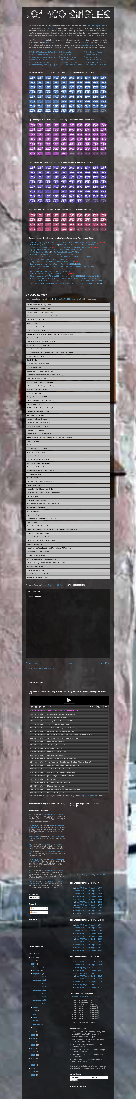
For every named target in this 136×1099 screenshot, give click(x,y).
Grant (30, 814)
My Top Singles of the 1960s (40, 250)
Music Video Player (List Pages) (96, 65)
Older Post (104, 663)
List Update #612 (39, 987)
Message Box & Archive (68, 57)
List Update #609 (39, 997)
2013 (83, 276)
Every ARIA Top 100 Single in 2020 (88, 987)
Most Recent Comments (68, 59)
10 (93, 875)
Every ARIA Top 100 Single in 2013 (88, 982)
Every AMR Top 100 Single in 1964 (88, 891)
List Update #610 (39, 993)
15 (105, 875)
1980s (70, 243)
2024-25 (83, 257)
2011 (33, 1072)
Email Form (34, 898)
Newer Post (32, 663)
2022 (33, 1035)
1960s (58, 243)
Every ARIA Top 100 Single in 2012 (88, 962)
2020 (33, 1042)
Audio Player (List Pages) (94, 59)
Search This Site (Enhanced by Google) (44, 65)
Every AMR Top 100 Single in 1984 (88, 911)
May (35, 1014)
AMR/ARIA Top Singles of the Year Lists (44, 52)
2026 (89, 257)
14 (103, 875)
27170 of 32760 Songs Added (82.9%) (85, 997)
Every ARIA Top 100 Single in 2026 (88, 908)
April (35, 1017)
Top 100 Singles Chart (96, 26)
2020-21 (67, 257)
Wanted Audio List (91, 54)
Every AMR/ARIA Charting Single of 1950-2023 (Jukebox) (52, 283)
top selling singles (88, 45)
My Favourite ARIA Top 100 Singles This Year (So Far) (50, 271)
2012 (33, 1068)
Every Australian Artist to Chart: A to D (44, 254)
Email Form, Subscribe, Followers (71, 65)
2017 (33, 1052)
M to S (68, 254)
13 (100, 875)
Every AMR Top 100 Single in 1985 (88, 899)
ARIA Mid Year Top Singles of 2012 (74, 266)
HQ (76, 283)
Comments (35, 912)
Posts (33, 908)
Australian (96, 276)
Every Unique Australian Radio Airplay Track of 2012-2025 (52, 262)
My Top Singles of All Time (40, 252)
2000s (82, 243)
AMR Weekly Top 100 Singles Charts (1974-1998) (48, 274)
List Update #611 (39, 990)
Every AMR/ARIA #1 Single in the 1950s (45, 281)
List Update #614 (39, 980)
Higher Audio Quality (89, 796)
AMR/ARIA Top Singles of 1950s (42, 243)
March (35, 1021)
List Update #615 (36, 294)
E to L (62, 254)
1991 (67, 276)
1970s (64, 243)
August (36, 1007)
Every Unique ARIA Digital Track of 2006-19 (46, 257)
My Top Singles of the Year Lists (41, 54)
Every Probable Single (87, 278)
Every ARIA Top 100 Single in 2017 (68, 299)
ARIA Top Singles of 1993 (85, 985)
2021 (33, 1038)
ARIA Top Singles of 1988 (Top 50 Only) (45, 266)
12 (98, 875)
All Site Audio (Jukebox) (88, 283)
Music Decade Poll (66, 54)
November (37, 967)
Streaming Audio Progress (94, 52)
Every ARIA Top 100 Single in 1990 (88, 950)
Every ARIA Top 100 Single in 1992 (88, 970)
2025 (33, 961)
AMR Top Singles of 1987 (84, 968)
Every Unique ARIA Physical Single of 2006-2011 (48, 259)
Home (68, 663)
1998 (73, 276)
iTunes (46, 43)
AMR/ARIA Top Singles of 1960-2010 (44, 245)
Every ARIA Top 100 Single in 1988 (88, 896)
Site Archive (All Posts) (93, 57)
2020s (94, 243)
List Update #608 (39, 1000)
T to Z (74, 254)
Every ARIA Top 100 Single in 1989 (88, 939)
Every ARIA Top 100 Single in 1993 (88, 902)
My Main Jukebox (66, 52)
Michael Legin (33, 826)
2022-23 (75, 257)
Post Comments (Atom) (45, 668)
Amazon (54, 43)
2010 (33, 1075)
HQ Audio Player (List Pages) (95, 62)
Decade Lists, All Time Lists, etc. (41, 62)
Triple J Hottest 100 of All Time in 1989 (44, 276)
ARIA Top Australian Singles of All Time (75, 247)
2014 (91, 266)
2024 (33, 964)
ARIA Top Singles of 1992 (85, 973)
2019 (33, 1045)
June (35, 1011)
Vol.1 (78, 875)
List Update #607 (39, 1003)
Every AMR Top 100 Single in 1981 (88, 913)
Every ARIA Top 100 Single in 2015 (88, 976)
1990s (76, 243)
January (36, 1027)
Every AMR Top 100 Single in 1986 (88, 888)
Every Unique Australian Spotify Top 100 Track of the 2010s (52, 264)
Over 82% (51, 28)
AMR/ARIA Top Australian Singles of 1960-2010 (77, 245)
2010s (88, 243)
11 (96, 875)
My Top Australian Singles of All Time (65, 252)
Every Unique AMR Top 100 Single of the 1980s (48, 278)
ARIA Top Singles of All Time (40, 247)
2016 (33, 1055)
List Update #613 (39, 983)
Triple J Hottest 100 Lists (39, 59)
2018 (33, 1048)
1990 (62, 276)
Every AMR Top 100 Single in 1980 (88, 894)
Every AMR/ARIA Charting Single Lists (43, 57)
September (37, 974)
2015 (33, 1058)
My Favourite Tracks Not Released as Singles (47, 269)
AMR (87, 43)
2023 (33, 1032)
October (36, 970)
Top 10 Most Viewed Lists (68, 62)
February (36, 1024)
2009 (78, 276)
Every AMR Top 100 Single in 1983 (88, 905)
